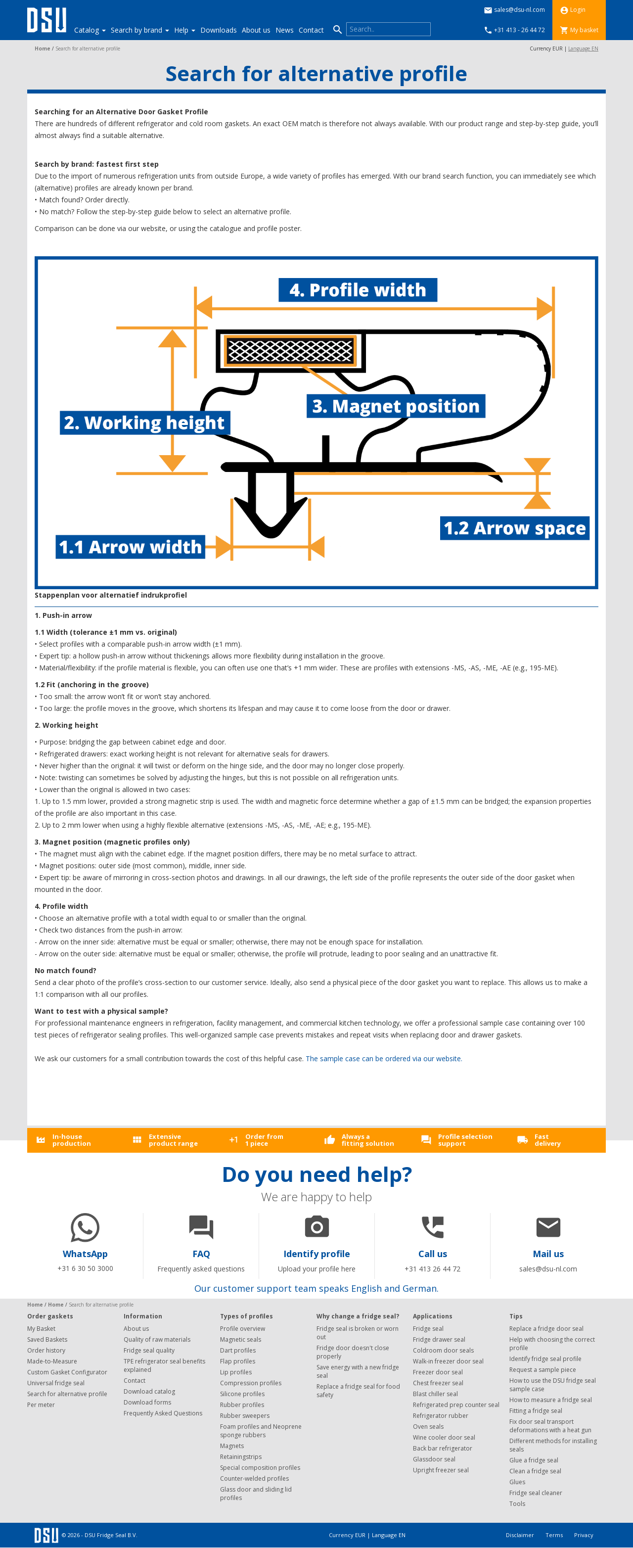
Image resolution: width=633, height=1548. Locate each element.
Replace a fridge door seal (546, 1328)
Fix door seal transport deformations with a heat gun (550, 1425)
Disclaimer (521, 1535)
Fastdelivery (548, 1140)
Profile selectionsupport (465, 1140)
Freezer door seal (438, 1372)
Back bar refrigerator (442, 1448)
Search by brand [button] (140, 30)
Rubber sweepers (245, 1415)
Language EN (583, 48)
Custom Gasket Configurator (67, 1372)
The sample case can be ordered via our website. (384, 1058)
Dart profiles (238, 1350)
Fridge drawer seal (439, 1339)
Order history (46, 1350)
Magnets (232, 1446)
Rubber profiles (242, 1405)
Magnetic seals (240, 1339)
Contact (311, 30)
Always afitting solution (368, 1140)
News (284, 30)
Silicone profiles (242, 1394)
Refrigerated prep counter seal (456, 1405)
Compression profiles (250, 1383)
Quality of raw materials (157, 1339)
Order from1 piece (264, 1140)
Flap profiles (237, 1361)
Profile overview (242, 1328)
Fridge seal (428, 1328)
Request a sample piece (542, 1369)
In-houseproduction (71, 1140)
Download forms (147, 1402)
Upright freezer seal (441, 1470)
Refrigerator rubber (440, 1415)
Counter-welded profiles (254, 1478)
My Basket (41, 1328)
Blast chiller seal (435, 1394)
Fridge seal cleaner (535, 1493)
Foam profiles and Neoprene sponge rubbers (261, 1430)
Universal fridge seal (56, 1383)
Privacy (583, 1535)
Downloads (218, 30)
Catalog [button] (90, 30)
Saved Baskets (47, 1339)
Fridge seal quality (149, 1350)
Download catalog (149, 1391)
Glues (517, 1482)
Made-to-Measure (52, 1361)
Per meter (41, 1405)
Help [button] (184, 30)
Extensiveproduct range (173, 1140)
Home (42, 48)
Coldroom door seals (443, 1350)
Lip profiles (236, 1372)
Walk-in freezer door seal (448, 1361)
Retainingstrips (241, 1457)
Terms (554, 1535)
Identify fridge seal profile (545, 1359)
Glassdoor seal (434, 1459)
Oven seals (428, 1426)
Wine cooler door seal (444, 1437)
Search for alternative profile (67, 1394)
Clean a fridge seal (535, 1471)
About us (256, 30)
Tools (517, 1504)
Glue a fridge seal (533, 1460)
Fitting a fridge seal (535, 1411)
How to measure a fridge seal (550, 1400)
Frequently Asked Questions (163, 1413)
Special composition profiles (260, 1467)
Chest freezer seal (438, 1383)
